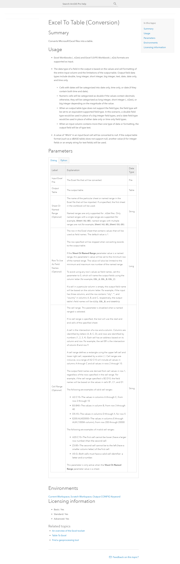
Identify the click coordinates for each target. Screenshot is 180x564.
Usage (147, 33)
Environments (151, 42)
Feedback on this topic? (126, 558)
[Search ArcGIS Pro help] (87, 3)
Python (64, 160)
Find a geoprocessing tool (65, 541)
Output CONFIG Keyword (106, 498)
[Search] (115, 3)
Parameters (149, 38)
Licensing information (155, 47)
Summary (148, 28)
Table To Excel (59, 537)
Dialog (53, 160)
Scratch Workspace (81, 498)
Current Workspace (59, 498)
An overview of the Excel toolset (68, 532)
